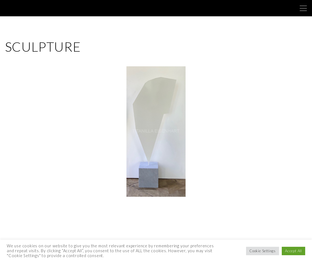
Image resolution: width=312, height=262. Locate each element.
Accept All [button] (293, 251)
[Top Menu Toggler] (303, 8)
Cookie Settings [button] (262, 251)
